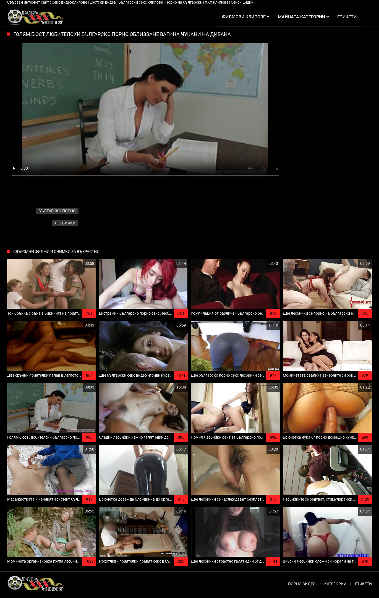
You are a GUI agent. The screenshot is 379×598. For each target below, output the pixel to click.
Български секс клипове (141, 2)
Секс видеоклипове (70, 2)
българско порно (57, 211)
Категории (335, 584)
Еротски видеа (103, 2)
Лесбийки (65, 223)
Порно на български (184, 2)
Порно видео (302, 584)
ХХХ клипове (217, 2)
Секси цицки (242, 2)
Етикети (363, 584)
